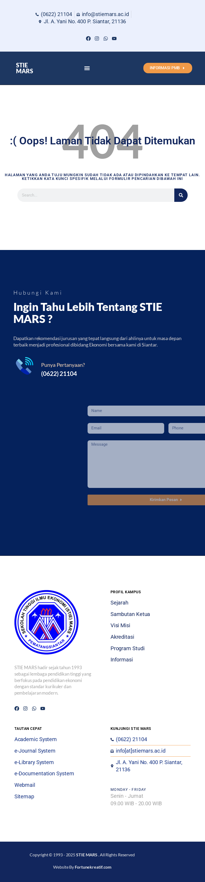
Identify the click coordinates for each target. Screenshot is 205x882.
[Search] (181, 195)
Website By (82, 866)
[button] (86, 68)
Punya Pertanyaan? (63, 365)
